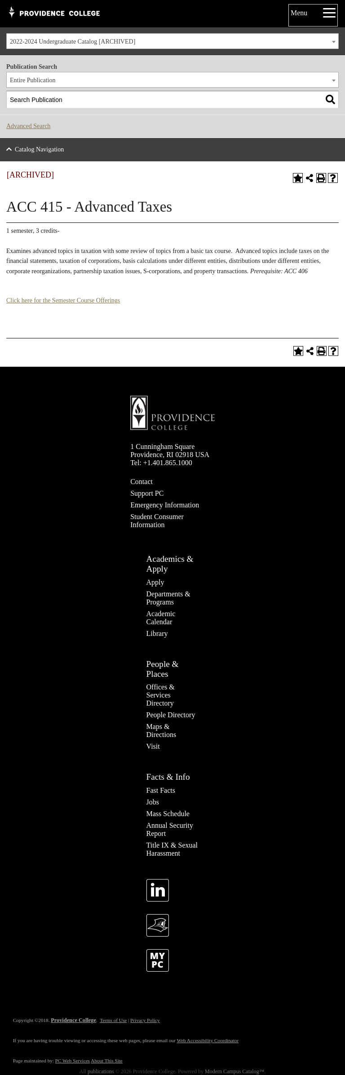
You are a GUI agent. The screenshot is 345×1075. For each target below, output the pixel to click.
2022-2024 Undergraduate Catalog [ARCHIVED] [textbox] (72, 41)
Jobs (152, 802)
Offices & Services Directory (160, 695)
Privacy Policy (145, 1020)
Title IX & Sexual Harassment (172, 849)
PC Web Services (72, 1060)
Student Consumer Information (157, 521)
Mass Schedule (168, 813)
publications (101, 1071)
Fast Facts (160, 790)
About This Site (107, 1060)
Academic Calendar (161, 618)
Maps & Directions (161, 730)
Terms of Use (113, 1020)
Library (157, 633)
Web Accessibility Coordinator (208, 1040)
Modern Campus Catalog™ (234, 1071)
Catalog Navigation (39, 149)
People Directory (170, 715)
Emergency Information (164, 505)
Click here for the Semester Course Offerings (63, 300)
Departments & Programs (168, 598)
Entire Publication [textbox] (32, 80)
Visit (153, 746)
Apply (155, 582)
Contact (141, 481)
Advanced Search (28, 126)
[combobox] (172, 41)
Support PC (147, 493)
